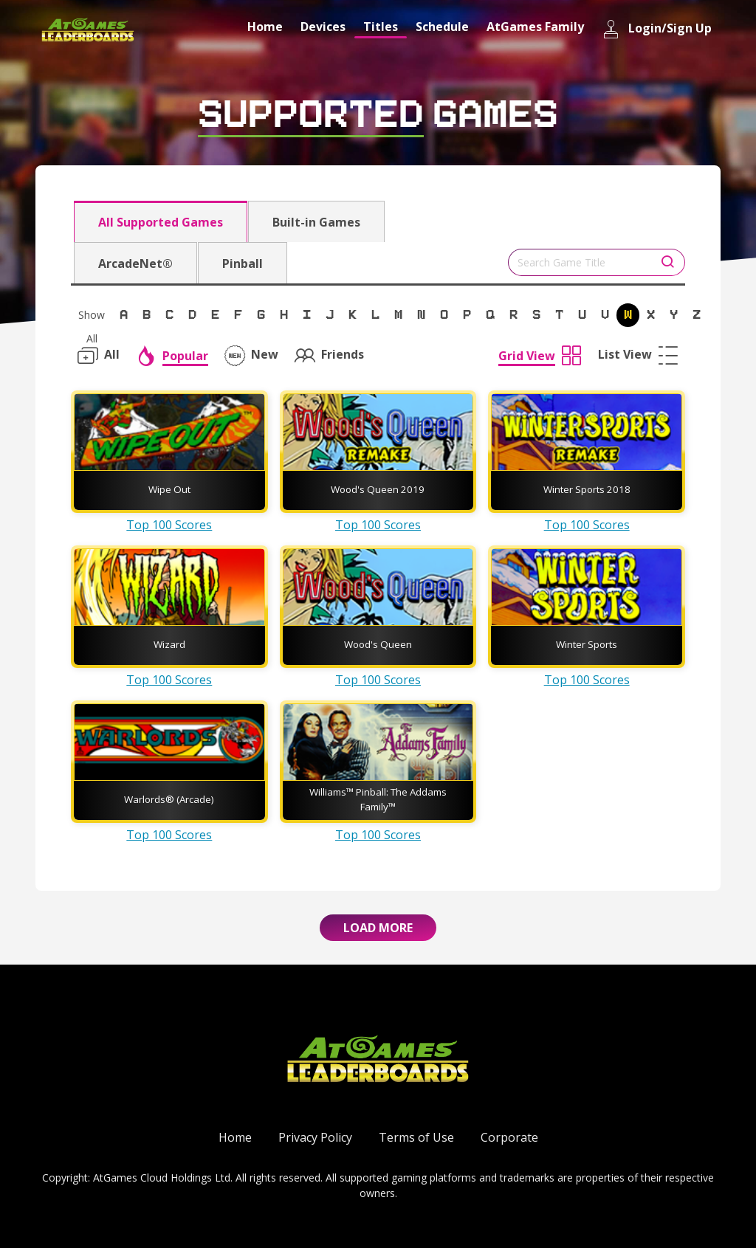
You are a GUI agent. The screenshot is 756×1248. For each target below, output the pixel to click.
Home (265, 26)
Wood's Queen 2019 (378, 489)
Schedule (442, 26)
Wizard (169, 644)
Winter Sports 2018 (586, 489)
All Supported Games (160, 222)
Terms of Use (416, 1137)
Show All (91, 317)
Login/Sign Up (657, 29)
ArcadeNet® (135, 263)
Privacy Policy (315, 1137)
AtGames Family (535, 26)
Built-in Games (316, 222)
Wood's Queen (378, 644)
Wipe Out (169, 489)
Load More (378, 928)
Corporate (509, 1137)
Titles (380, 26)
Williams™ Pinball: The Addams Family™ (378, 799)
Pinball (242, 263)
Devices (323, 26)
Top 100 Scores (169, 525)
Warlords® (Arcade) (169, 799)
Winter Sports (586, 644)
